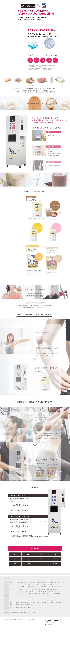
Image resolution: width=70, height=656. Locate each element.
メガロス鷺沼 (47, 598)
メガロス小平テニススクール (22, 591)
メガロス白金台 (60, 582)
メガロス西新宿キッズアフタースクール (32, 586)
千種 (15, 569)
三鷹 (55, 560)
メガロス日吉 (19, 598)
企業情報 (11, 612)
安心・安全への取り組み (26, 619)
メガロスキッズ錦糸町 (35, 584)
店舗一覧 (14, 578)
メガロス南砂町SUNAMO (45, 586)
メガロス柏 (38, 602)
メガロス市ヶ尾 (40, 598)
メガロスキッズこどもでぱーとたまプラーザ (49, 600)
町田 (15, 560)
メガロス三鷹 (26, 589)
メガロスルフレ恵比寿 (31, 582)
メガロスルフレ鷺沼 (54, 598)
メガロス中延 (49, 584)
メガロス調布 (28, 593)
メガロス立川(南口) (40, 591)
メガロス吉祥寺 (19, 589)
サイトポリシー (7, 619)
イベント (47, 578)
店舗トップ (13, 574)
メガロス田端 (19, 584)
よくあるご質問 (18, 619)
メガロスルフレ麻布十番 (41, 582)
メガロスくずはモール (28, 607)
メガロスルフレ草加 (24, 602)
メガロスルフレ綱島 (32, 598)
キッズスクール (35, 578)
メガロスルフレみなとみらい (22, 596)
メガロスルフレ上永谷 (48, 596)
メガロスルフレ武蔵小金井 (52, 589)
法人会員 (23, 612)
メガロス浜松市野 (59, 602)
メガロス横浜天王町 (31, 596)
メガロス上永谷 (40, 596)
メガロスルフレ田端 (26, 584)
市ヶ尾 (41, 564)
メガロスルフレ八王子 (20, 593)
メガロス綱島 (25, 598)
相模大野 (55, 564)
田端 (42, 569)
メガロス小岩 (55, 584)
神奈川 (28, 560)
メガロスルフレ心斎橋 (19, 607)
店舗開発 (15, 612)
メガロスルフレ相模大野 (28, 600)
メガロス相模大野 (20, 600)
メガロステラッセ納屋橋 (19, 604)
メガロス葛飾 (43, 584)
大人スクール (29, 578)
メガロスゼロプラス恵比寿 (21, 582)
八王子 (15, 564)
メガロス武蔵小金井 (42, 589)
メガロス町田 (34, 593)
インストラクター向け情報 (30, 612)
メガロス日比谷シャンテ (51, 582)
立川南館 (55, 569)
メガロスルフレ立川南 (49, 591)
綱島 (42, 560)
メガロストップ (7, 574)
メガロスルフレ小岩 (20, 586)
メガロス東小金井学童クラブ (57, 593)
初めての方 (19, 578)
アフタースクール (42, 578)
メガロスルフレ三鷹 (33, 589)
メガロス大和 (37, 600)
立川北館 (28, 569)
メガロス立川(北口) (31, 591)
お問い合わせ (34, 619)
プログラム (24, 578)
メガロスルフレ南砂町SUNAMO (57, 586)
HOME (11, 578)
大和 (28, 564)
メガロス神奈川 (56, 596)
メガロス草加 (17, 602)
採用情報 (19, 612)
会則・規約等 (12, 619)
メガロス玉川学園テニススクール (44, 593)
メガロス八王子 (57, 591)
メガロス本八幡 (45, 602)
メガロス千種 (27, 604)
